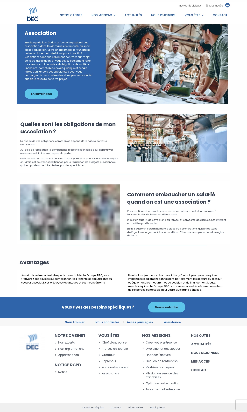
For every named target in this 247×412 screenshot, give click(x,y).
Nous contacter (166, 307)
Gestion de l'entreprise (162, 361)
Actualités (133, 15)
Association (110, 373)
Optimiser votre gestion (162, 383)
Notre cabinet (71, 15)
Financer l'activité (158, 355)
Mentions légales (93, 407)
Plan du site (135, 407)
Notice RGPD (68, 365)
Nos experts (66, 342)
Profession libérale (115, 349)
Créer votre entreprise (161, 342)
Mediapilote (157, 407)
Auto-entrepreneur (115, 367)
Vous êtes (194, 15)
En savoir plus (41, 94)
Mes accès (200, 361)
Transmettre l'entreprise (163, 389)
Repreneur (109, 361)
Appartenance (68, 355)
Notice (62, 372)
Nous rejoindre (163, 15)
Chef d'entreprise (114, 342)
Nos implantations (71, 349)
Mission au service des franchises (162, 375)
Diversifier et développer (163, 349)
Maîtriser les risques (160, 367)
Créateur (108, 355)
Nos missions (104, 15)
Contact (220, 15)
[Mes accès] (214, 5)
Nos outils (201, 335)
